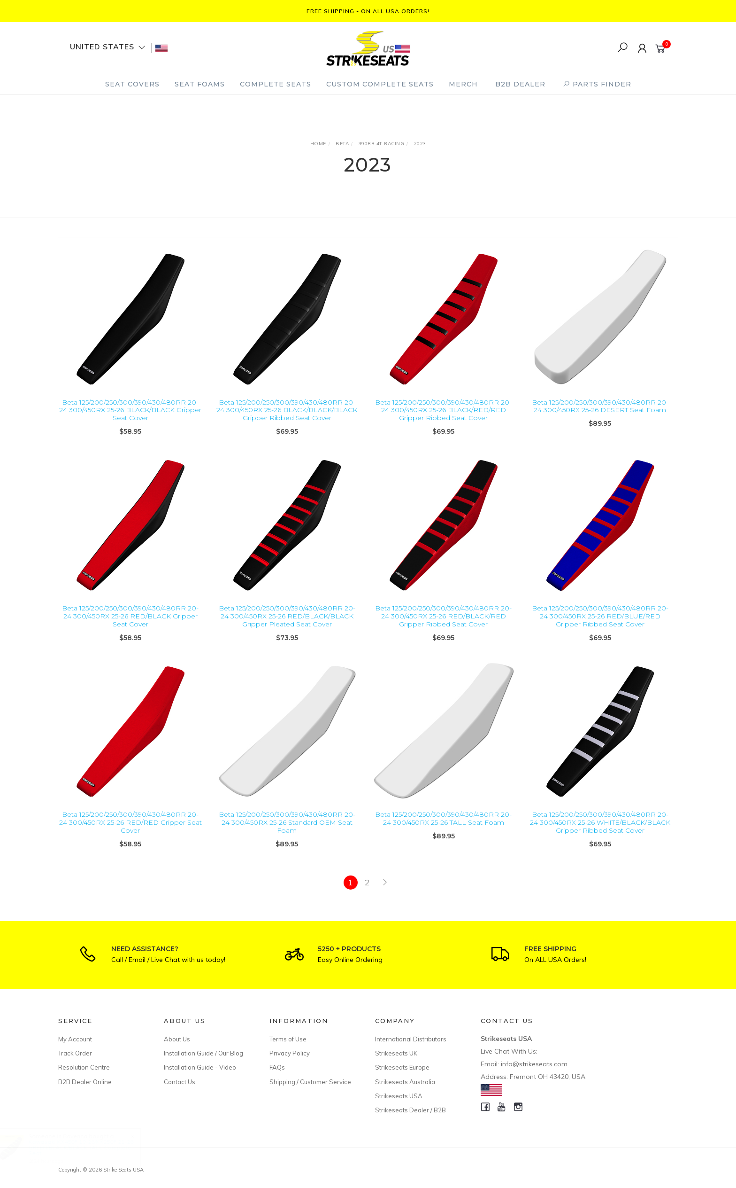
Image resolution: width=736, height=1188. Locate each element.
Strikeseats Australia (405, 1082)
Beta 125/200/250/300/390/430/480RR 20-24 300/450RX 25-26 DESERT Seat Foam (600, 406)
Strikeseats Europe (402, 1067)
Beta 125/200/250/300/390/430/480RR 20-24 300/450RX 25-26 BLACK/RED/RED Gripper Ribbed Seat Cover (443, 410)
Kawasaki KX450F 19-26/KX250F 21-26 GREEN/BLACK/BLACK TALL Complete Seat (89, 1147)
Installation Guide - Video (200, 1067)
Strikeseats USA (398, 1096)
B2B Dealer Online (85, 1082)
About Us (177, 1039)
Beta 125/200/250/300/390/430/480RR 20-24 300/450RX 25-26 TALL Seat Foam (443, 828)
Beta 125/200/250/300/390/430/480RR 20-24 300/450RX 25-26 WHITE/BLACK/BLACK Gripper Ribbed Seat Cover (600, 832)
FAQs (277, 1067)
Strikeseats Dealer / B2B (410, 1110)
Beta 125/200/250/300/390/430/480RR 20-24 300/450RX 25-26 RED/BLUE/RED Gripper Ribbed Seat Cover (600, 625)
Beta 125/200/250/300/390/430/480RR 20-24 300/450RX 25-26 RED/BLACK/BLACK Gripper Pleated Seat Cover (287, 625)
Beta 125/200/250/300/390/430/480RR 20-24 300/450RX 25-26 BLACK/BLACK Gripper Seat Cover (130, 410)
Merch (463, 84)
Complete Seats (275, 84)
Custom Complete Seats (380, 84)
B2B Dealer (520, 84)
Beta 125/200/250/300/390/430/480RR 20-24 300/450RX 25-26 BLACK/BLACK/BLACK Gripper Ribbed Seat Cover (286, 410)
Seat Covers (132, 84)
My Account (75, 1039)
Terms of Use (288, 1039)
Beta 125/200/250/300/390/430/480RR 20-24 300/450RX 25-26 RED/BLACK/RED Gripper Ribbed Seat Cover (443, 625)
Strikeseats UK (396, 1053)
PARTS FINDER (597, 84)
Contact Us (179, 1082)
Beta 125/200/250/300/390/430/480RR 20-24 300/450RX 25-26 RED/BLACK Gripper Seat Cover (130, 625)
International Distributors (410, 1039)
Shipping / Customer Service (310, 1082)
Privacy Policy (289, 1053)
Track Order (75, 1053)
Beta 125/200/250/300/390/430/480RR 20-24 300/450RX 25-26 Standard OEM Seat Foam (287, 832)
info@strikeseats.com (534, 1064)
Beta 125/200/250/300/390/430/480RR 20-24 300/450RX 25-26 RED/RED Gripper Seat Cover (130, 832)
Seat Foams (200, 84)
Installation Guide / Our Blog (203, 1053)
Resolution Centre (84, 1067)
